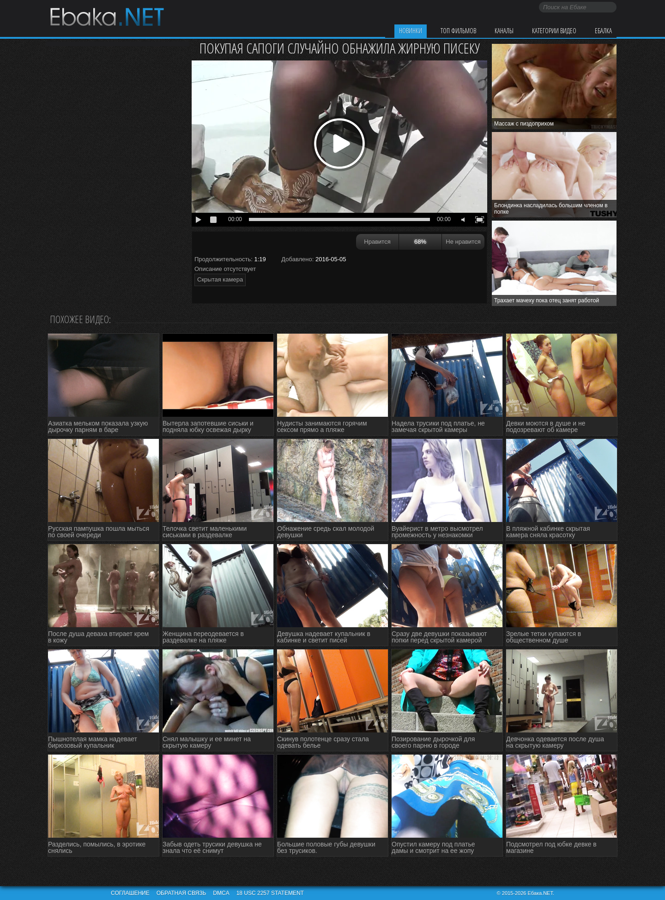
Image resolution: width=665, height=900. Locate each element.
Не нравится (463, 241)
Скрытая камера (220, 279)
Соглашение (130, 893)
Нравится (377, 241)
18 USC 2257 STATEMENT (270, 893)
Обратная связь (181, 893)
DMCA (221, 893)
